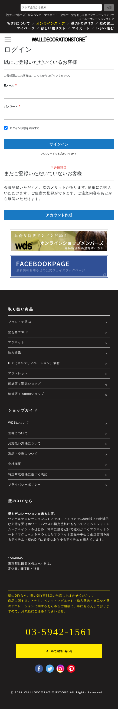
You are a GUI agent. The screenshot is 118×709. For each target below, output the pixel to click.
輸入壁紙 (14, 352)
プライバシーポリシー (24, 484)
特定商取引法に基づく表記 (27, 474)
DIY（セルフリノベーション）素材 (34, 363)
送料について (18, 433)
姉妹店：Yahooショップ (26, 393)
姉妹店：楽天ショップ (24, 383)
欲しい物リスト (53, 28)
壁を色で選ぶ (18, 332)
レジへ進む (105, 28)
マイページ (26, 28)
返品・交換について (23, 453)
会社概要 (14, 463)
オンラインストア (50, 23)
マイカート (81, 28)
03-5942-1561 (58, 632)
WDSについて (18, 23)
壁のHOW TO (82, 23)
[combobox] (61, 7)
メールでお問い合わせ (59, 650)
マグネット (16, 342)
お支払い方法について (24, 443)
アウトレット (18, 373)
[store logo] (59, 39)
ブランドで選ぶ (19, 321)
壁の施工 (107, 23)
